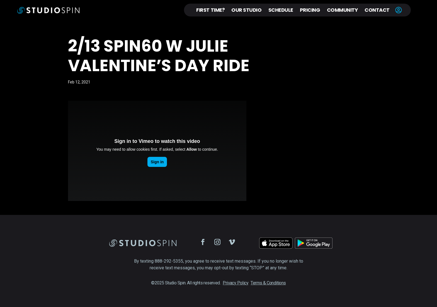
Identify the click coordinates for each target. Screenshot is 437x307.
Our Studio (246, 9)
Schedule (280, 9)
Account (398, 10)
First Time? (210, 9)
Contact (377, 9)
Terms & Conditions (268, 283)
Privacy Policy (235, 283)
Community (342, 9)
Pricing (310, 9)
